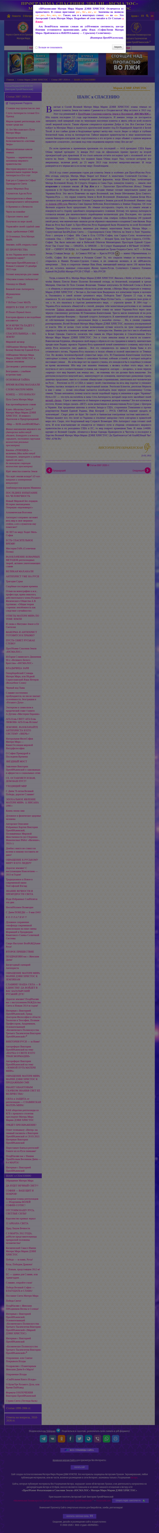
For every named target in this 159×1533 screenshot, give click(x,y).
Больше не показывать (48, 47)
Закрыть (118, 46)
